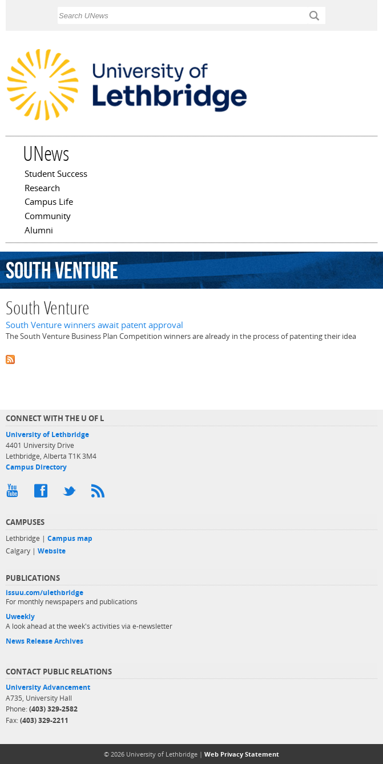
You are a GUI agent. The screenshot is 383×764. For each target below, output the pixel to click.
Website (52, 551)
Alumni (39, 231)
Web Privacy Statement (241, 754)
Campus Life (49, 202)
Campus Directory (36, 467)
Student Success (56, 174)
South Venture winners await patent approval (94, 325)
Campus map (69, 538)
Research (42, 189)
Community (48, 217)
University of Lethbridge (47, 434)
